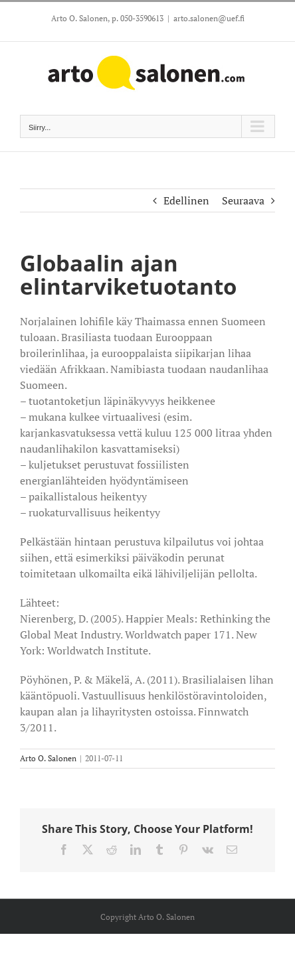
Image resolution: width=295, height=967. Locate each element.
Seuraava (243, 200)
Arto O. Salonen (48, 758)
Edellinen (186, 200)
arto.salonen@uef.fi (209, 18)
